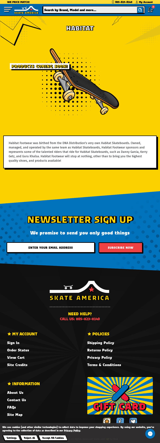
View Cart (16, 357)
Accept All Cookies (53, 438)
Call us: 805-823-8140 (80, 318)
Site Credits (17, 364)
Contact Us (16, 399)
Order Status (18, 350)
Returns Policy (100, 350)
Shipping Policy (100, 342)
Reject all (29, 438)
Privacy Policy (99, 357)
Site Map (15, 414)
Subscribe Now (120, 247)
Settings (11, 438)
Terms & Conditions (104, 364)
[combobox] (94, 10)
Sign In (13, 342)
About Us (15, 392)
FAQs (11, 407)
